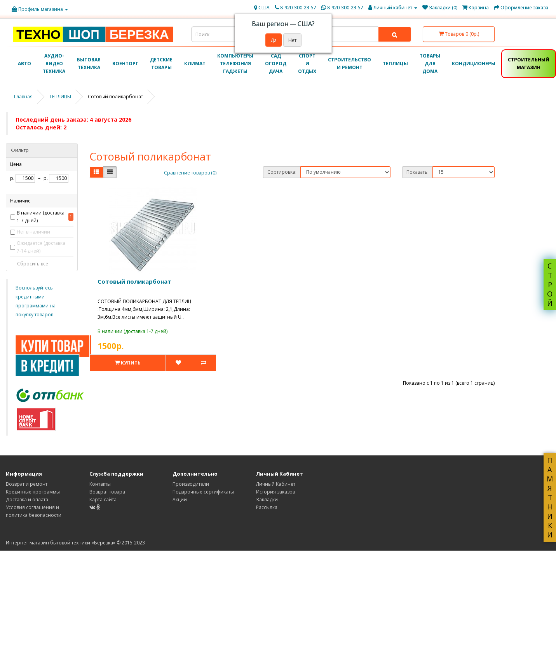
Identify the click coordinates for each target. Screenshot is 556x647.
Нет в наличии (33, 231)
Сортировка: (281, 172)
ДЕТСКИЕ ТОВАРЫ (161, 63)
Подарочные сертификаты (203, 491)
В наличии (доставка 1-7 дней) (40, 216)
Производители (191, 484)
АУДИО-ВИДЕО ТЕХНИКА (54, 63)
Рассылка (266, 507)
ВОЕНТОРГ (125, 63)
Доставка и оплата (27, 499)
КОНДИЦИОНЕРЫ (473, 63)
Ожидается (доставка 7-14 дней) (41, 247)
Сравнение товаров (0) (190, 172)
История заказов (275, 491)
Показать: (417, 172)
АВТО (24, 63)
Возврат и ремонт (26, 484)
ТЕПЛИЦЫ (395, 63)
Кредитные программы (33, 491)
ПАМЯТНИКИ (549, 497)
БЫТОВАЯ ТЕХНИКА (89, 63)
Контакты (100, 484)
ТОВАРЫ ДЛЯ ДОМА (430, 63)
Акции (180, 499)
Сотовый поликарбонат (134, 281)
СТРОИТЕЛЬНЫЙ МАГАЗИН (528, 63)
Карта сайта (103, 499)
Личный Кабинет (275, 484)
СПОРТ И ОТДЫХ (307, 63)
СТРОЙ (549, 284)
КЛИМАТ (195, 63)
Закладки (267, 499)
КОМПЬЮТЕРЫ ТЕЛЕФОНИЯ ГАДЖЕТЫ (235, 63)
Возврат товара (107, 491)
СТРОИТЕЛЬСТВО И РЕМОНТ (349, 63)
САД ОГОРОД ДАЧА (275, 63)
